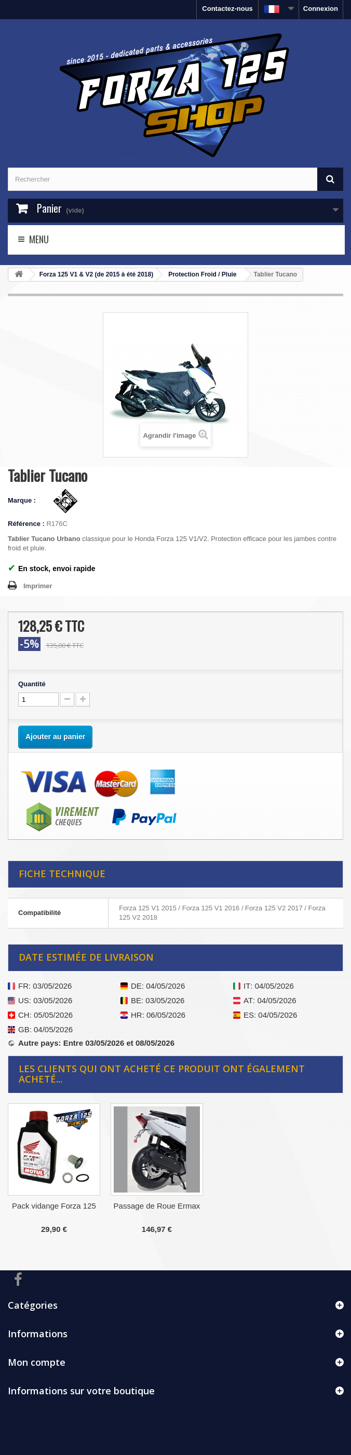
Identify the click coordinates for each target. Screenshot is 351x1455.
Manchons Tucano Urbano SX (54, 1210)
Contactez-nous (227, 8)
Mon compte (36, 1362)
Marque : (23, 500)
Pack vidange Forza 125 (157, 1205)
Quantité (32, 684)
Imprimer (37, 586)
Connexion (320, 8)
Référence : (26, 524)
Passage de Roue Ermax (260, 1205)
